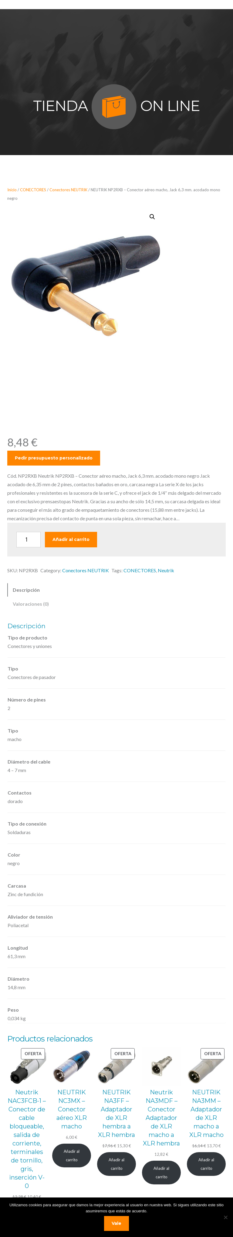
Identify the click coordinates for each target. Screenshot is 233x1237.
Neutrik (166, 570)
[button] (152, 216)
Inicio (12, 189)
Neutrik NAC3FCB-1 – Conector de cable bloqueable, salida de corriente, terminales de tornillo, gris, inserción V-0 (27, 1139)
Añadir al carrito (70, 539)
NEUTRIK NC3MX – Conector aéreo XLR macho (71, 1109)
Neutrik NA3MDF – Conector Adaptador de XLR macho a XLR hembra (161, 1118)
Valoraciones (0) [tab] (31, 604)
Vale (116, 1223)
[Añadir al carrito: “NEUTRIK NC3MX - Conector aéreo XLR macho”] (71, 1155)
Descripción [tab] (26, 590)
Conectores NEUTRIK (68, 189)
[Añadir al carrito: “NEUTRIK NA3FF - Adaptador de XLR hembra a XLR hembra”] (116, 1164)
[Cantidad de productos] (28, 539)
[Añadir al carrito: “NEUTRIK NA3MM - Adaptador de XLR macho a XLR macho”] (206, 1164)
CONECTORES (33, 189)
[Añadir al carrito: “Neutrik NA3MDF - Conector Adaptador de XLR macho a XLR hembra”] (161, 1172)
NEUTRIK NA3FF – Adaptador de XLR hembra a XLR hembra (116, 1113)
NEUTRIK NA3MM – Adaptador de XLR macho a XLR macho (206, 1113)
